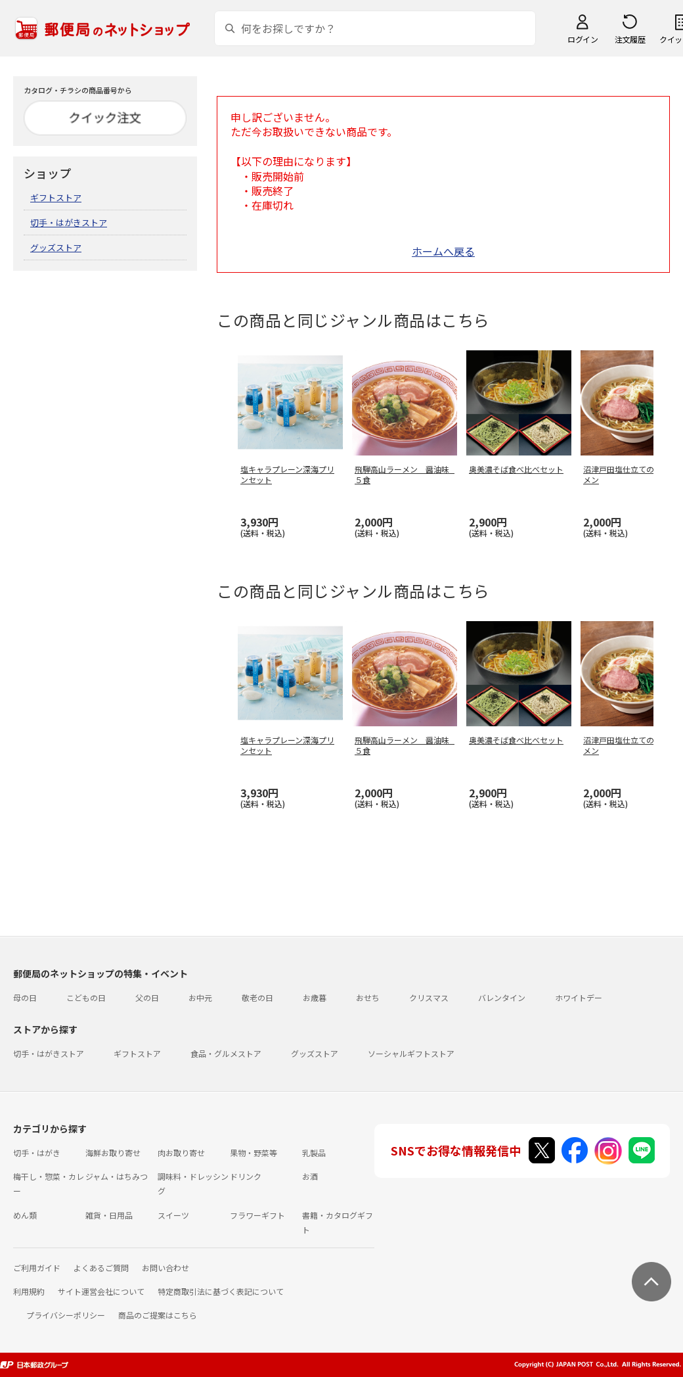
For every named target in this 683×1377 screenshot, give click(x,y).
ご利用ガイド (36, 1267)
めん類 (25, 1215)
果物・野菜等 (253, 1152)
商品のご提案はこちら (157, 1314)
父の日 (147, 997)
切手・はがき (36, 1152)
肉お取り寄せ (181, 1152)
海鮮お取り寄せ (113, 1152)
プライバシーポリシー (65, 1314)
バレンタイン (501, 997)
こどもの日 (86, 997)
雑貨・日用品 (109, 1215)
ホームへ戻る (443, 251)
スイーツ (173, 1215)
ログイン (582, 39)
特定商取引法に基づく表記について (221, 1291)
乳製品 (314, 1152)
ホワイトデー (578, 997)
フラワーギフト (257, 1215)
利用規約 (29, 1291)
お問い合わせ (165, 1267)
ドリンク (245, 1176)
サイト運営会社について (101, 1291)
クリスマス (429, 997)
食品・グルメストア (225, 1053)
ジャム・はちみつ (116, 1176)
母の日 (25, 997)
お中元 (200, 997)
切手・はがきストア (68, 222)
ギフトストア (55, 197)
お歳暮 (314, 997)
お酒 (310, 1176)
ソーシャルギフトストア (411, 1053)
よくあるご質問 (101, 1267)
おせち (368, 997)
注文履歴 (630, 39)
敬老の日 (257, 997)
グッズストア (55, 247)
